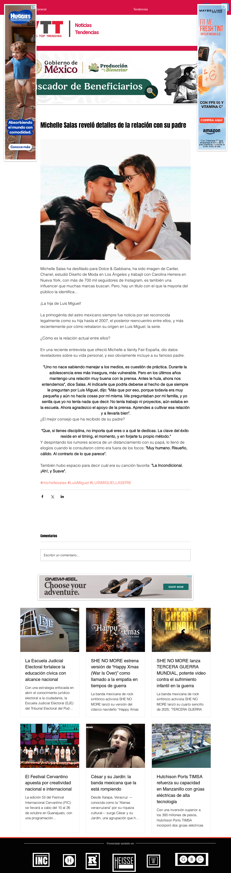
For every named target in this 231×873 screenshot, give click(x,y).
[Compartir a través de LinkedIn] (62, 496)
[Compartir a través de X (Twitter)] (52, 496)
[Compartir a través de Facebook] (42, 496)
